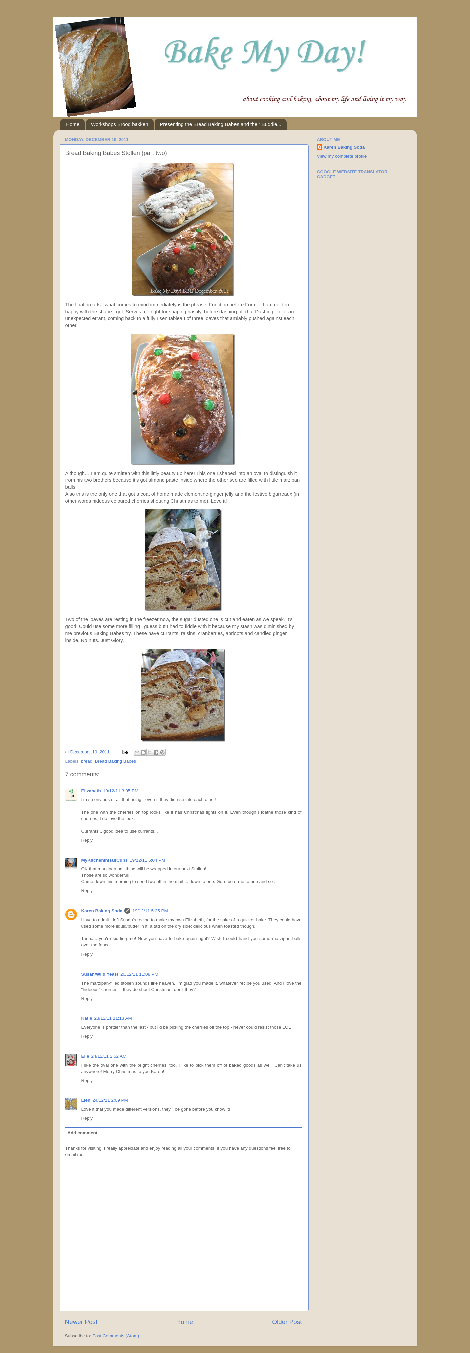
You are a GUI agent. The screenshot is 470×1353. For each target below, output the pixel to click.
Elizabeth (91, 790)
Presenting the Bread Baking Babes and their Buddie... (220, 124)
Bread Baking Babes (115, 761)
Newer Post (81, 1321)
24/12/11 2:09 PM (110, 1100)
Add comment (82, 1132)
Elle (85, 1056)
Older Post (287, 1321)
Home (72, 124)
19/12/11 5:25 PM (150, 910)
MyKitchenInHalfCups (104, 860)
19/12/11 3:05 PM (121, 790)
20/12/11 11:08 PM (139, 974)
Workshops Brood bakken (119, 124)
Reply (87, 840)
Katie (86, 1018)
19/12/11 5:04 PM (147, 860)
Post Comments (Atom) (115, 1335)
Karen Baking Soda (102, 910)
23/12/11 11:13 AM (113, 1018)
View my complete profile (342, 156)
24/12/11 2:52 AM (109, 1056)
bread (87, 761)
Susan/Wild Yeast (99, 974)
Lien (86, 1100)
